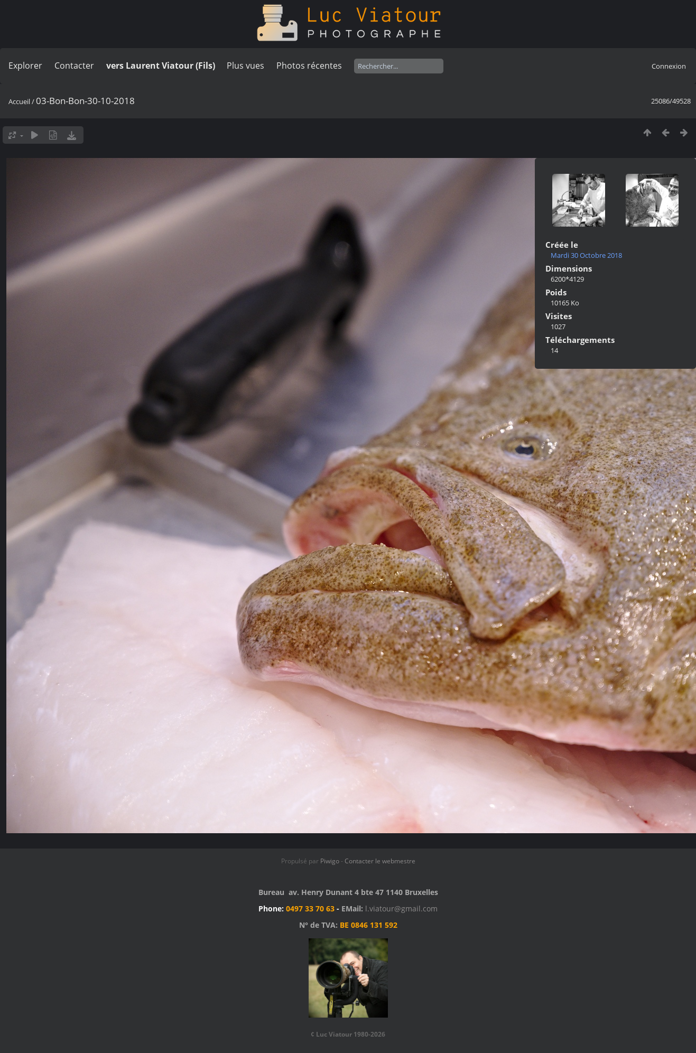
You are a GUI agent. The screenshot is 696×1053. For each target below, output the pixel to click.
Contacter (74, 65)
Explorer (25, 65)
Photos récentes (309, 65)
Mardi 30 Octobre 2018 (586, 255)
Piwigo (329, 860)
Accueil (19, 101)
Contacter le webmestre (380, 860)
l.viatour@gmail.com (401, 908)
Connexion (669, 66)
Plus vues (245, 65)
